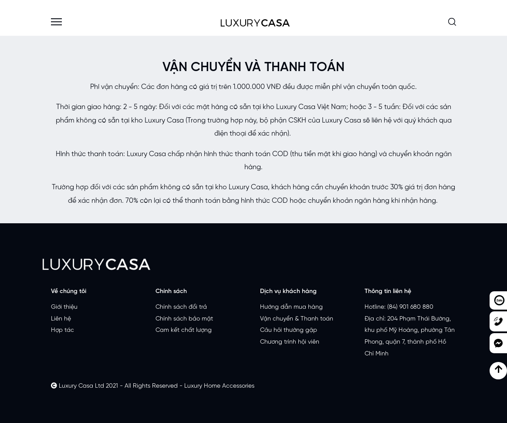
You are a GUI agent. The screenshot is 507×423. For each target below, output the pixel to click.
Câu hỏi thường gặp (288, 330)
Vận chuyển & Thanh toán (296, 319)
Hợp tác (62, 330)
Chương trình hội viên (289, 342)
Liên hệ (61, 319)
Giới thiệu (64, 307)
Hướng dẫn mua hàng (291, 307)
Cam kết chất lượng (183, 330)
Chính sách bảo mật (184, 319)
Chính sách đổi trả (181, 307)
